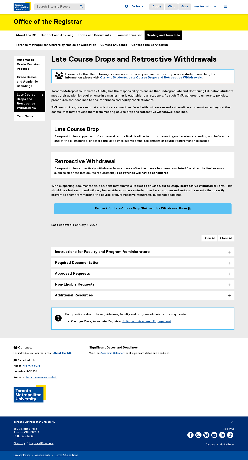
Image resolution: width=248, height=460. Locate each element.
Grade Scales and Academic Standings (27, 82)
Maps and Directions (41, 443)
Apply (156, 6)
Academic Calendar (112, 353)
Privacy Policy (22, 455)
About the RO (26, 35)
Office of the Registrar (48, 22)
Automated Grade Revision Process (28, 64)
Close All (226, 238)
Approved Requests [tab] (72, 273)
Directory (19, 443)
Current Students (113, 45)
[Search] (81, 6)
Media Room (227, 444)
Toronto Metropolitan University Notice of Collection (56, 45)
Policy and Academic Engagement (146, 321)
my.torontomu (205, 6)
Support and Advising (57, 35)
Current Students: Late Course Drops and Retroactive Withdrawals (151, 77)
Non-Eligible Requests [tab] (75, 284)
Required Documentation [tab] (77, 263)
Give (184, 6)
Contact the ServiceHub (149, 45)
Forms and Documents (94, 35)
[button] (134, 6)
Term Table (25, 116)
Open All (209, 238)
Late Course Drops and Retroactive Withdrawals (26, 101)
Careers (210, 444)
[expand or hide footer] (232, 422)
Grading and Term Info (163, 35)
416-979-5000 (25, 436)
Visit (171, 6)
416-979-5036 (31, 365)
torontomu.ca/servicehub (41, 377)
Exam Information (128, 35)
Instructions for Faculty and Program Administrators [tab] (102, 252)
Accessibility (43, 455)
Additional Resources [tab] (74, 295)
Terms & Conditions (66, 455)
